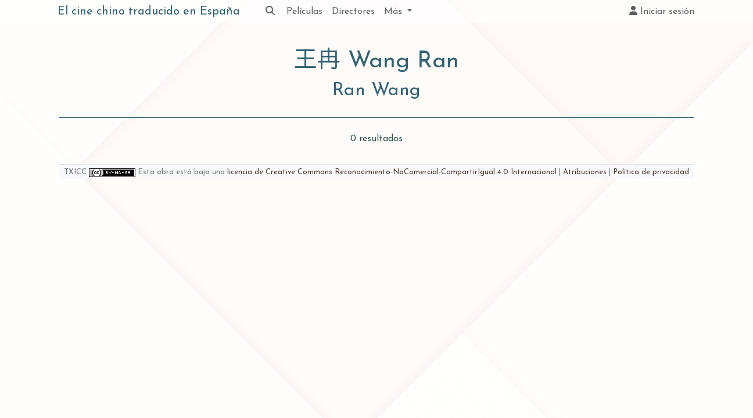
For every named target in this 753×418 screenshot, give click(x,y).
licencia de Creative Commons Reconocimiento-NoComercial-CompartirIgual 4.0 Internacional (392, 172)
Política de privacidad (651, 172)
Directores (353, 11)
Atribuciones (585, 172)
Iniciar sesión (661, 11)
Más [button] (394, 11)
